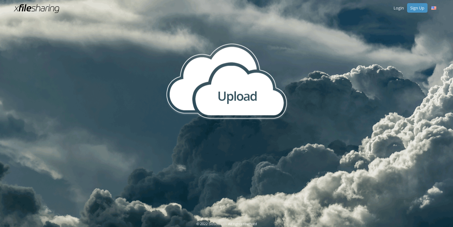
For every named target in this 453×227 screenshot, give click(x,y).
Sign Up (417, 8)
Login (399, 8)
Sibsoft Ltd (217, 223)
